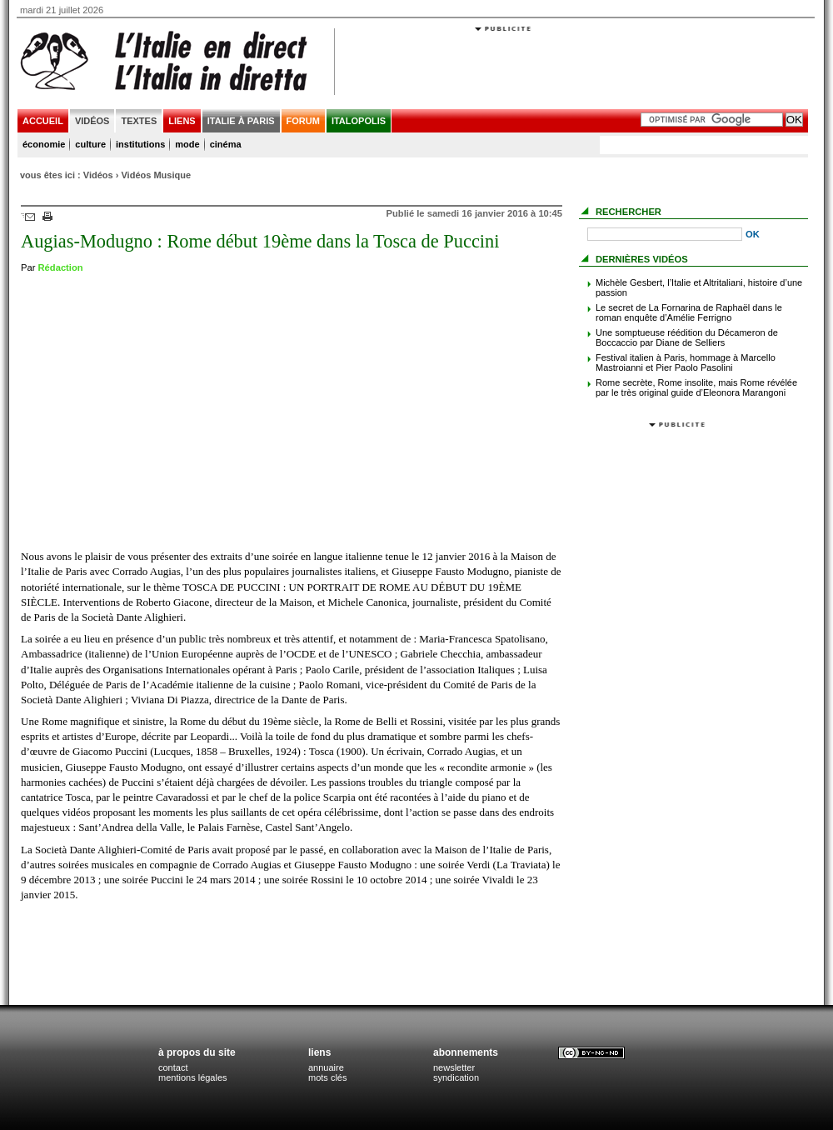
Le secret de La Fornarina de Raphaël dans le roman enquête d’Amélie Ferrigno (689, 312)
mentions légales (192, 1077)
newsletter (454, 1067)
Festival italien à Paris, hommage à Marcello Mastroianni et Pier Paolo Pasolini (686, 362)
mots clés (327, 1077)
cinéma (226, 144)
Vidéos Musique (156, 175)
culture (90, 144)
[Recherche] (664, 234)
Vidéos (98, 175)
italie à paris (241, 121)
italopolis (359, 121)
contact (172, 1067)
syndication (456, 1077)
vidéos (92, 121)
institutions (140, 144)
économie (43, 144)
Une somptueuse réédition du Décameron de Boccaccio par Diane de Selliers (687, 338)
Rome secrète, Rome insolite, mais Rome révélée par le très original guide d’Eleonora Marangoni (696, 388)
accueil (42, 121)
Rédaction (60, 267)
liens (181, 121)
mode (187, 144)
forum (303, 121)
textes (139, 121)
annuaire (326, 1067)
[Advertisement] (503, 139)
